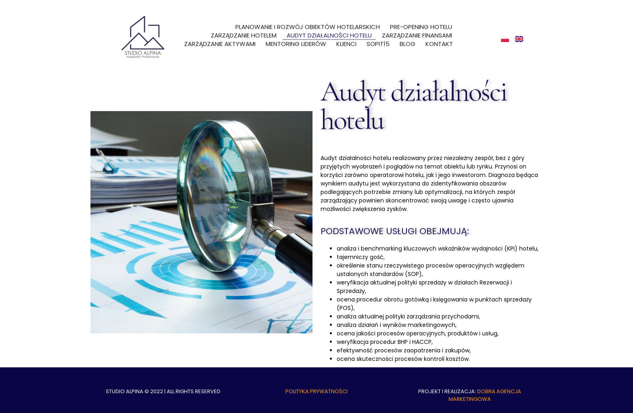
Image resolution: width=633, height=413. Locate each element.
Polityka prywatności (316, 391)
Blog (407, 42)
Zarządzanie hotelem (244, 33)
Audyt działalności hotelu (329, 33)
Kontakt (439, 42)
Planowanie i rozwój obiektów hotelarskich (307, 25)
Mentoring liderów (296, 42)
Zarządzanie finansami (417, 33)
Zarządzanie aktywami (220, 42)
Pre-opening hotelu (421, 25)
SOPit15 (378, 42)
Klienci (346, 42)
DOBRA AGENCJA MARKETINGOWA (485, 395)
